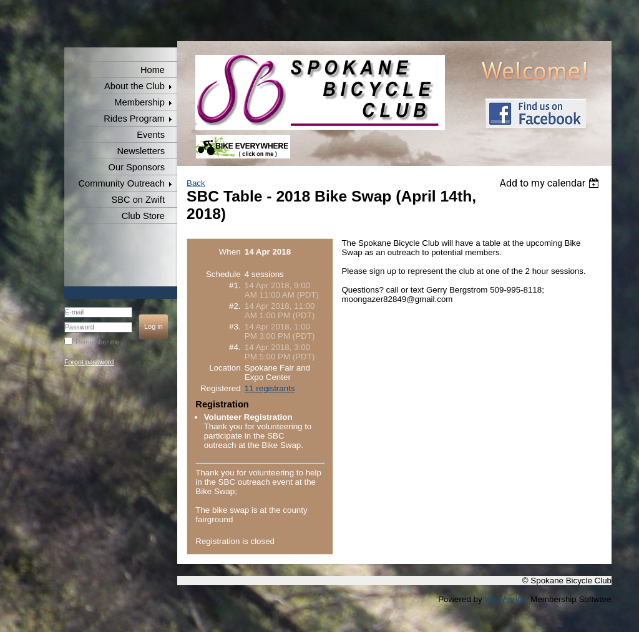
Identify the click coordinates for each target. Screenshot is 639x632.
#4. (235, 347)
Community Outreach (122, 183)
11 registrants (270, 388)
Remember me (97, 342)
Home (152, 70)
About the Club (134, 86)
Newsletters (141, 151)
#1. (235, 285)
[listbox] (550, 183)
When (230, 251)
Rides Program (134, 119)
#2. (235, 306)
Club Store (143, 216)
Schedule (223, 274)
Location (224, 367)
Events (151, 135)
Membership (139, 102)
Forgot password (89, 362)
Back (196, 183)
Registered (220, 388)
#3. (235, 326)
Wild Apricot (506, 599)
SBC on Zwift (138, 200)
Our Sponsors (137, 167)
